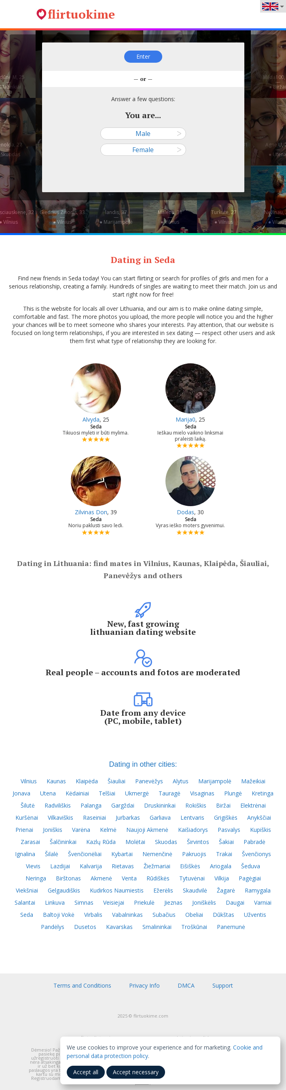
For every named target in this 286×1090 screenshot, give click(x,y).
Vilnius (29, 781)
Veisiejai (113, 902)
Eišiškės (190, 866)
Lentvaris (192, 817)
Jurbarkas (128, 817)
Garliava (160, 817)
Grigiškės (225, 817)
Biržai (223, 805)
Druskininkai (160, 805)
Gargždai (122, 805)
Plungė (233, 793)
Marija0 (185, 419)
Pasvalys (229, 829)
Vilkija (221, 878)
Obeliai (194, 914)
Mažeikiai (253, 781)
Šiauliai (116, 781)
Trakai (224, 854)
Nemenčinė (157, 854)
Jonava (21, 793)
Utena (48, 793)
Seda (26, 914)
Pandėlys (52, 927)
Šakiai (226, 842)
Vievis (33, 866)
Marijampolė (214, 781)
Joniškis (52, 829)
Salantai (25, 902)
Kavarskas (119, 927)
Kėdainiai (77, 793)
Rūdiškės (157, 878)
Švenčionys (256, 854)
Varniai (262, 902)
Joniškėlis (204, 902)
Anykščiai (259, 817)
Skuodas (166, 842)
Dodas (185, 512)
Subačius (164, 914)
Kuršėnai (26, 817)
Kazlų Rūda (101, 842)
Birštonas (68, 878)
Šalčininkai (63, 842)
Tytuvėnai (192, 878)
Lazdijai (60, 866)
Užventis (255, 914)
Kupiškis (260, 829)
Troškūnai (194, 927)
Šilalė (51, 854)
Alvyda (91, 419)
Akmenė (101, 878)
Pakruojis (194, 854)
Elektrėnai (253, 805)
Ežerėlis (163, 890)
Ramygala (258, 890)
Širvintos (198, 842)
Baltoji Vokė (58, 914)
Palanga (91, 805)
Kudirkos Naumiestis (117, 890)
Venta (129, 878)
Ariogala (220, 866)
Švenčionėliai (85, 854)
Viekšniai (27, 890)
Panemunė (231, 927)
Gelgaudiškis (64, 890)
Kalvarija (91, 866)
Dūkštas (223, 914)
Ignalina (25, 854)
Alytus (181, 781)
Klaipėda (87, 781)
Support (222, 985)
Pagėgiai (250, 878)
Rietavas (123, 866)
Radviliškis (57, 805)
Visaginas (202, 793)
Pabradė (254, 842)
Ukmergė (137, 793)
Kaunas (56, 781)
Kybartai (122, 854)
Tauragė (169, 793)
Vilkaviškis (60, 817)
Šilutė (28, 805)
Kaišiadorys (193, 829)
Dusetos (85, 927)
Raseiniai (94, 817)
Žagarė (226, 890)
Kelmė (108, 829)
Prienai (24, 829)
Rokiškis (195, 805)
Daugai (235, 902)
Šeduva (250, 866)
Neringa (35, 878)
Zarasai (30, 842)
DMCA (186, 985)
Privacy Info (144, 985)
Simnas (83, 902)
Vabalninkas (127, 914)
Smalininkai (157, 927)
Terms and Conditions (82, 985)
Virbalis (93, 914)
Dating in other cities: (143, 764)
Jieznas (173, 902)
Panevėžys (149, 781)
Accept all (85, 1072)
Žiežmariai (157, 866)
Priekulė (144, 902)
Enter (143, 56)
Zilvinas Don (91, 512)
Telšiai (107, 793)
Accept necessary (136, 1072)
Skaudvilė (195, 890)
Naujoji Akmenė (147, 829)
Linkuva (55, 902)
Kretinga (262, 793)
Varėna (81, 829)
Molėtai (135, 842)
